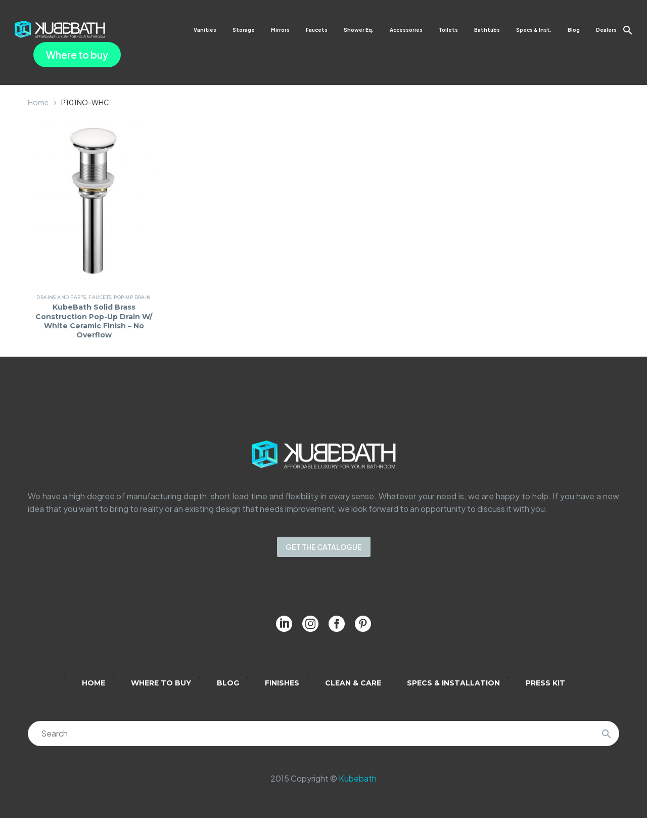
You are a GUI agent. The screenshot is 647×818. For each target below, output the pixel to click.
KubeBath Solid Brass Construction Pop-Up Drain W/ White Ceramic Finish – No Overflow (93, 321)
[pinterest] (363, 624)
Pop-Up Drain (133, 297)
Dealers (606, 30)
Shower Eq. (359, 30)
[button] (628, 30)
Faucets (317, 30)
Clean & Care (353, 682)
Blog (574, 30)
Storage (244, 30)
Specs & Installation (453, 682)
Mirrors (280, 30)
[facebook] (337, 624)
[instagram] (310, 624)
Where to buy (77, 55)
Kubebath (358, 778)
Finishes (282, 682)
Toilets (448, 30)
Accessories (406, 30)
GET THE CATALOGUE (324, 546)
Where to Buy (161, 682)
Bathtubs (487, 30)
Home (38, 102)
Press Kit (545, 682)
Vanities (205, 30)
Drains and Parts (62, 297)
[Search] (323, 733)
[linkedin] (284, 624)
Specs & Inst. (533, 30)
